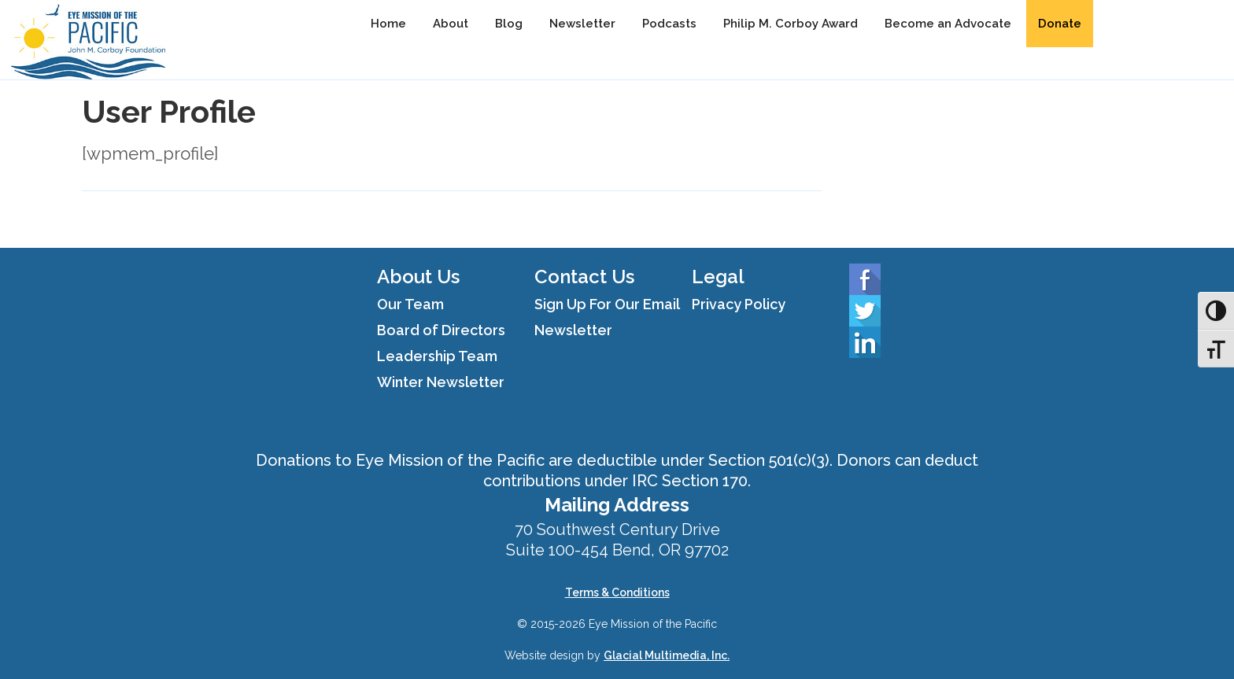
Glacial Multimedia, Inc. (667, 655)
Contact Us (584, 276)
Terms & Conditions (617, 592)
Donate (1059, 24)
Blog (509, 24)
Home (388, 24)
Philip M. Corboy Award (790, 24)
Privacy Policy (738, 304)
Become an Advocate (948, 24)
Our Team (410, 304)
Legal (718, 276)
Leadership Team (437, 356)
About (450, 24)
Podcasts (669, 24)
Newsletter (582, 24)
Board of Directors (441, 330)
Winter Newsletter (440, 382)
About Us (418, 276)
